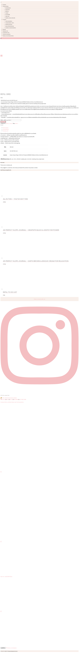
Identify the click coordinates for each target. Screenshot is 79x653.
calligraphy (8, 21)
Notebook (8, 7)
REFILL (7, 11)
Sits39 (6, 651)
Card (6, 12)
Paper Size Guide (10, 17)
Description (5, 127)
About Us (5, 30)
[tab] (41, 127)
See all (7, 16)
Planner (7, 9)
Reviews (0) (5, 131)
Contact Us (6, 32)
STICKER (7, 14)
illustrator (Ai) (9, 22)
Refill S (16, 123)
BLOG (4, 29)
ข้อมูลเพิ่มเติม (6, 129)
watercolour (8, 24)
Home (4, 4)
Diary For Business (8, 35)
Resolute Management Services (12, 651)
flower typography (10, 27)
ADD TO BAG (3, 121)
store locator (7, 34)
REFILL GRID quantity (5, 120)
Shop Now (5, 6)
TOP (1, 55)
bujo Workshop (9, 26)
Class (4, 19)
